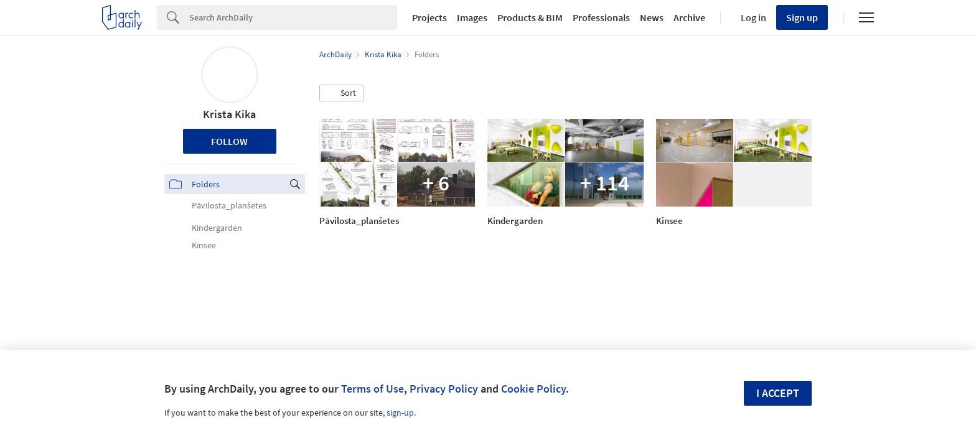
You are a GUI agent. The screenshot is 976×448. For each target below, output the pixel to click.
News (652, 17)
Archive (689, 17)
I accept (777, 393)
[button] (341, 93)
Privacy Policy (444, 388)
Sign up (802, 17)
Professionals (601, 17)
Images (472, 17)
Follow (229, 141)
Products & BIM (530, 17)
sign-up (400, 412)
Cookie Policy (533, 388)
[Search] (293, 17)
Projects (429, 17)
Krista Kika (229, 114)
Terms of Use (372, 388)
